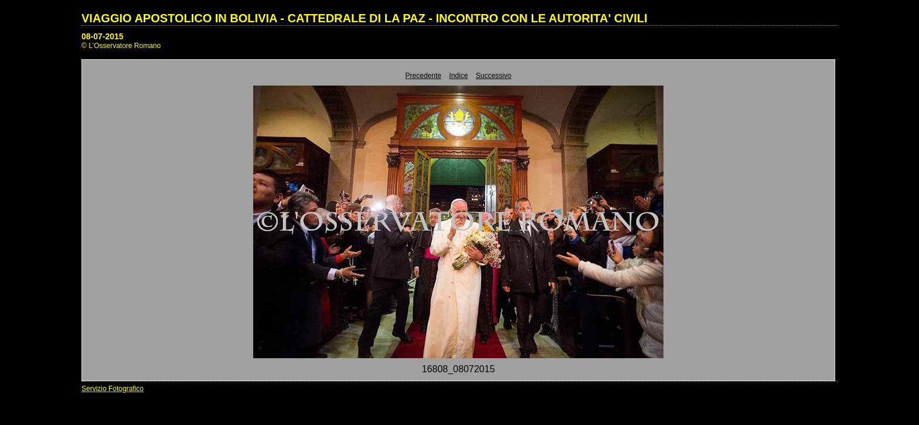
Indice (458, 76)
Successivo (494, 76)
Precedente (423, 76)
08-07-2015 (102, 36)
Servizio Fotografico (112, 389)
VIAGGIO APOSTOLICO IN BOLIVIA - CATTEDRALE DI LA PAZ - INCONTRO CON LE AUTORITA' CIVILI (364, 18)
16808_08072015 (458, 369)
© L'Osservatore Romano (121, 46)
